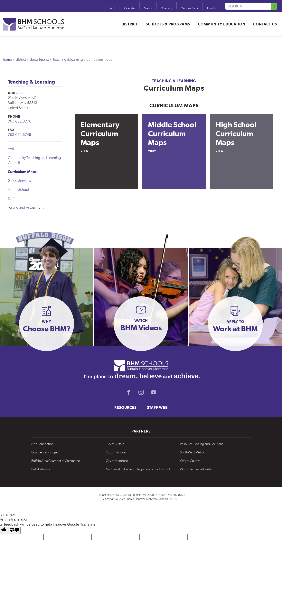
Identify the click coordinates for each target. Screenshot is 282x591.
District (129, 24)
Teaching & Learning (68, 59)
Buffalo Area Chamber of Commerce (55, 461)
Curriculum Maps (22, 171)
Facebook (128, 392)
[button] (46, 323)
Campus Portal (189, 8)
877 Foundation (42, 444)
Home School (18, 189)
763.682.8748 (19, 134)
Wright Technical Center (196, 469)
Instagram (141, 392)
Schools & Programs (168, 24)
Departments (39, 59)
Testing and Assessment (25, 207)
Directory (166, 8)
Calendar (129, 8)
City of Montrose (117, 461)
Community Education (221, 24)
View (84, 150)
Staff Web (157, 407)
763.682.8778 (19, 121)
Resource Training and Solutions (201, 444)
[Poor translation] (14, 530)
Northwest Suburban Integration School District (138, 469)
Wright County (190, 461)
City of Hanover (116, 452)
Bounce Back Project (45, 452)
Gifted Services (19, 180)
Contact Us (265, 24)
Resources (125, 407)
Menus (148, 8)
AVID (11, 149)
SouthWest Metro (192, 452)
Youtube (153, 392)
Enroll (112, 8)
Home (7, 59)
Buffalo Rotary (40, 469)
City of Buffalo (115, 444)
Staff (11, 198)
